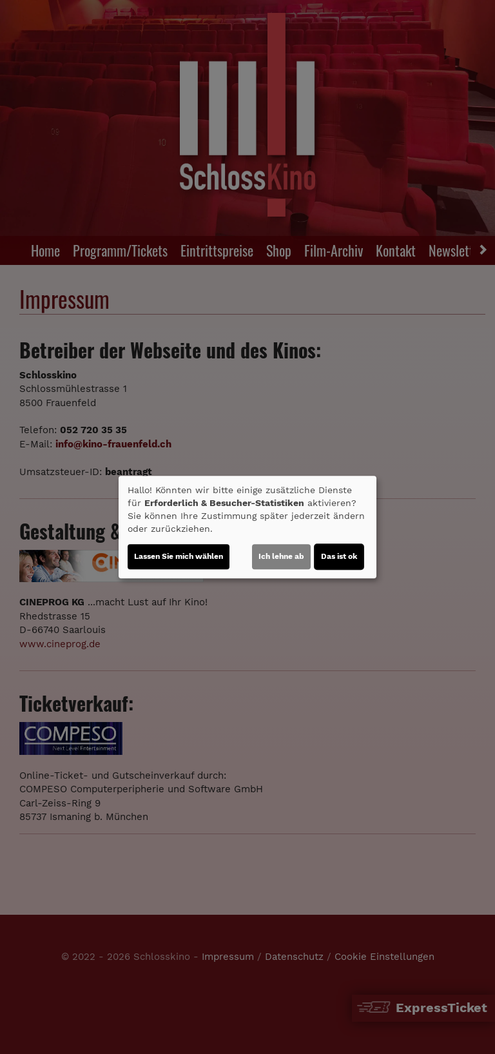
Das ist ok (339, 556)
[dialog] (247, 527)
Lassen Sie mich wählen (178, 556)
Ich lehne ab (281, 556)
